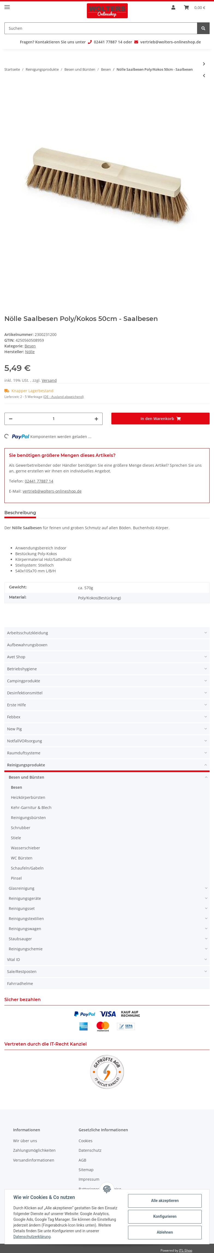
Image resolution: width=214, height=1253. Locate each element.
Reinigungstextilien (26, 918)
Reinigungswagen (25, 928)
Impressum (89, 1179)
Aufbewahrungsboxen (27, 644)
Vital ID (13, 959)
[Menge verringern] (11, 419)
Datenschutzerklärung (31, 1236)
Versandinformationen (33, 1160)
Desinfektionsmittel (25, 692)
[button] (107, 633)
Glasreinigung (21, 888)
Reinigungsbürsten (28, 817)
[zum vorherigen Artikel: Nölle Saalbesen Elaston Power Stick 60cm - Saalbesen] (204, 75)
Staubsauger (20, 938)
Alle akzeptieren (165, 1200)
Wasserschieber (25, 847)
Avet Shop (16, 656)
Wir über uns (25, 1140)
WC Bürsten (21, 858)
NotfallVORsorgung (24, 740)
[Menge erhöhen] (96, 419)
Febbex (13, 716)
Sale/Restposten (22, 971)
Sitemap (86, 1169)
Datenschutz (90, 1150)
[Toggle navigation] (7, 4)
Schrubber (20, 827)
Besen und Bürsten (26, 777)
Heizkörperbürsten (28, 797)
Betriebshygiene (22, 668)
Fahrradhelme (20, 983)
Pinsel (16, 878)
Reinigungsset (22, 908)
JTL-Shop (185, 1250)
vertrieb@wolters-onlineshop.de (170, 41)
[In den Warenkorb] (160, 418)
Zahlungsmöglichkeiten (34, 1150)
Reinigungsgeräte (25, 898)
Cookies (86, 1140)
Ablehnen (165, 1232)
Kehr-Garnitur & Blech (31, 807)
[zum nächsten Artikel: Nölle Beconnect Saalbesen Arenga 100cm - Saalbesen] (204, 64)
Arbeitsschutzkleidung (27, 632)
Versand (49, 380)
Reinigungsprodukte (26, 764)
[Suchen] (100, 28)
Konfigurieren (164, 1216)
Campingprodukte (23, 680)
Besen (30, 346)
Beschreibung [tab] (20, 512)
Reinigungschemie (26, 948)
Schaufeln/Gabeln (27, 868)
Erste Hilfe (16, 704)
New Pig (14, 728)
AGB (82, 1160)
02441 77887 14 (108, 41)
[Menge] (53, 419)
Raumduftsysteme (23, 752)
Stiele (16, 837)
